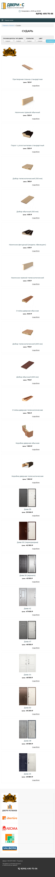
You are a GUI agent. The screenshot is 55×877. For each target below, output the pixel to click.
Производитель (8, 38)
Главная (5, 25)
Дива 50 (27, 708)
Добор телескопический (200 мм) (27, 344)
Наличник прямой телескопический (27, 278)
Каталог (12, 25)
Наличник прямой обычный (27, 112)
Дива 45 (27, 774)
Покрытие (30, 38)
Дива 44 (27, 675)
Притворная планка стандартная (28, 79)
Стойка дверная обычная (27, 311)
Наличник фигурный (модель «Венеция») (27, 245)
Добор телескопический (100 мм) (27, 179)
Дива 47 (27, 642)
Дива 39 (27, 509)
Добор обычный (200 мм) (27, 377)
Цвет (40, 38)
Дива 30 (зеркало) (27, 575)
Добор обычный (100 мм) (27, 212)
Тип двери (19, 38)
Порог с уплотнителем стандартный (27, 145)
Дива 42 (27, 609)
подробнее (36, 85)
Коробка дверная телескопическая (27, 476)
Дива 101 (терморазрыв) (27, 542)
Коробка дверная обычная (27, 443)
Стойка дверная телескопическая (27, 410)
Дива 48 (27, 741)
